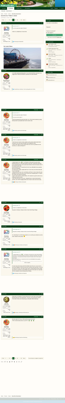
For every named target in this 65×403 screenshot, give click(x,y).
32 (9, 19)
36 (17, 19)
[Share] (40, 23)
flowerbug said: (15, 137)
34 (13, 19)
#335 (42, 159)
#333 (42, 109)
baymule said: (15, 112)
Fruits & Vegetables (52, 67)
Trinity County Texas (6, 312)
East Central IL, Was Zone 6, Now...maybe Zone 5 (6, 129)
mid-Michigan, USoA (6, 41)
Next (24, 19)
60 (21, 19)
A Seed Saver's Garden (53, 63)
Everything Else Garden (52, 46)
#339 (42, 293)
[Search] (61, 8)
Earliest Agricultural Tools (53, 48)
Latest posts (50, 41)
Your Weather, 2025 (52, 44)
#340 (42, 316)
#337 (42, 226)
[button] (23, 8)
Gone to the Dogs (51, 54)
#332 (42, 70)
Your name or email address (51, 22)
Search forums (9, 10)
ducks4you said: (16, 252)
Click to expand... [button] (27, 262)
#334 (42, 134)
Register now (59, 37)
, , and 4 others (24, 89)
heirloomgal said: (16, 229)
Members (28, 8)
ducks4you (4, 17)
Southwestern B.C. (7, 89)
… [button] (7, 19)
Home (4, 8)
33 (11, 19)
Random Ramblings (52, 56)
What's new (19, 8)
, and (20, 130)
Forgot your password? (50, 30)
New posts (3, 10)
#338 (42, 249)
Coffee (49, 58)
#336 (42, 202)
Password (48, 27)
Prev (3, 19)
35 (15, 19)
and (18, 41)
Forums (11, 8)
